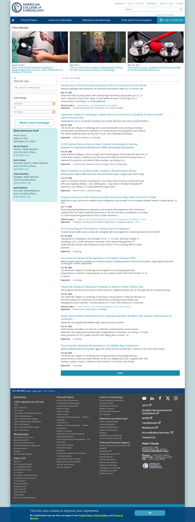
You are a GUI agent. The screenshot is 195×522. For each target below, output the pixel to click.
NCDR (101, 448)
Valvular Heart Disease (65, 464)
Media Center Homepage (34, 122)
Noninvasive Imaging (65, 445)
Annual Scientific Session (109, 438)
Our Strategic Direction (23, 467)
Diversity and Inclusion (23, 470)
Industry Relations (21, 484)
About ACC (37, 391)
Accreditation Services (108, 454)
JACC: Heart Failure (21, 430)
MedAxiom (148, 427)
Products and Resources (109, 427)
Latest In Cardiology (60, 20)
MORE (120, 373)
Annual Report (19, 481)
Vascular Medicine (64, 467)
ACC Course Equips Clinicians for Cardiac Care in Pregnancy (95, 228)
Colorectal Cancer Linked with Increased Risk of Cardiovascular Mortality (154, 68)
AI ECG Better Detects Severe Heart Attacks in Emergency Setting (99, 144)
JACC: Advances (20, 408)
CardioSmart (104, 451)
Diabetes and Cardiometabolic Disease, (96, 219)
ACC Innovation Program (23, 464)
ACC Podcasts (104, 414)
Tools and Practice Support (136, 20)
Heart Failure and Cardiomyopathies (71, 434)
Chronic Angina (62, 414)
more (143, 219)
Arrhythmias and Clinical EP (67, 406)
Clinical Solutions (106, 457)
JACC (130, 3)
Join (171, 3)
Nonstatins (112, 105)
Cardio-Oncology (63, 411)
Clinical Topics (29, 20)
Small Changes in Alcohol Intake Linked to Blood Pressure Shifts (98, 170)
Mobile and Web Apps (108, 465)
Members (152, 3)
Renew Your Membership (24, 443)
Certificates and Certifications (110, 436)
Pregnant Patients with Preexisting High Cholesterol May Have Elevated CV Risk (108, 197)
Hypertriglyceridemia (65, 437)
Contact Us (148, 437)
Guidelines (119, 3)
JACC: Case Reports (22, 424)
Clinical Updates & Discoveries (111, 400)
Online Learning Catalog (108, 422)
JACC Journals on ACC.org (29, 401)
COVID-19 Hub (62, 423)
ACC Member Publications (109, 411)
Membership (21, 434)
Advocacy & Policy (106, 403)
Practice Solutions (106, 473)
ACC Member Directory (23, 454)
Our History (18, 472)
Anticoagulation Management (68, 403)
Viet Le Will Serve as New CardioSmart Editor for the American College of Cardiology (96, 68)
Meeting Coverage (106, 409)
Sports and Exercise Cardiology (69, 459)
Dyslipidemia (62, 428)
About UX (18, 461)
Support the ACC (20, 486)
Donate (179, 3)
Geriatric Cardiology (64, 431)
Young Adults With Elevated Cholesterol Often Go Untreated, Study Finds (103, 85)
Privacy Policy (101, 515)
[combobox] (152, 9)
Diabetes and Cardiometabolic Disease (72, 425)
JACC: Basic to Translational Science (28, 413)
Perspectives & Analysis (108, 406)
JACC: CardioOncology (22, 416)
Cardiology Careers (106, 471)
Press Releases (20, 492)
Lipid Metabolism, (99, 105)
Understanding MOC (107, 424)
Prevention (61, 450)
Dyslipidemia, (83, 105)
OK (149, 513)
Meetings (103, 433)
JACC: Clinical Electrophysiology (26, 427)
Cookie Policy (86, 515)
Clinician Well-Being (107, 459)
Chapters (17, 451)
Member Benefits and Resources (27, 446)
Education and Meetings (96, 20)
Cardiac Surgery (63, 409)
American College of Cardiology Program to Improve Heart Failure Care (102, 286)
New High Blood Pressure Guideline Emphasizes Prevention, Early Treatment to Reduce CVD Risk (37, 70)
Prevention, (134, 219)
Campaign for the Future (23, 437)
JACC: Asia (18, 410)
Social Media (19, 495)
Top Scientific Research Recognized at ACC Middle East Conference (100, 345)
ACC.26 (140, 3)
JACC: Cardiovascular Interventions (27, 422)
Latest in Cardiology (111, 397)
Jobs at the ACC (20, 489)
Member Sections (21, 448)
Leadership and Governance (25, 478)
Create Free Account (164, 15)
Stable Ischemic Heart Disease (69, 462)
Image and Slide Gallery (108, 430)
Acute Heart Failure (122, 306)
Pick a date (53, 103)
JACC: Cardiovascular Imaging (25, 419)
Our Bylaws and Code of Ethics (26, 475)
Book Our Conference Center (25, 498)
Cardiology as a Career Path (110, 468)
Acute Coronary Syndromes (67, 400)
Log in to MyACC (173, 20)
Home (13, 19)
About (163, 3)
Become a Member (21, 440)
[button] (180, 9)
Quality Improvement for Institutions (113, 446)
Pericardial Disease (64, 448)
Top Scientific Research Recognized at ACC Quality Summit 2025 (98, 258)
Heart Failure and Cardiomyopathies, (95, 306)
